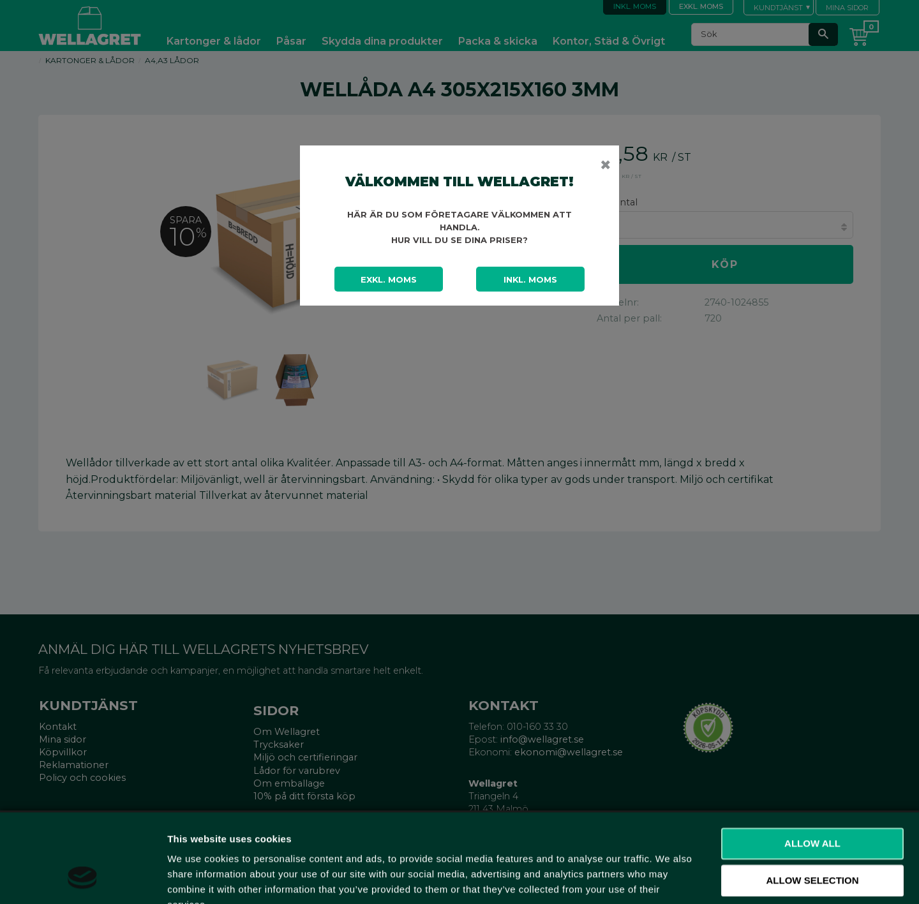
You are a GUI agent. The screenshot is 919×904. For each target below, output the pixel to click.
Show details (669, 878)
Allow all (812, 765)
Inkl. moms (530, 279)
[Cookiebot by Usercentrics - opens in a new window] (82, 879)
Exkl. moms (389, 279)
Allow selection (812, 802)
